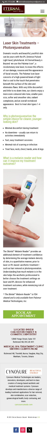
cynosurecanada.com (23, 404)
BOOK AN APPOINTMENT (23, 314)
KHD (38, 417)
